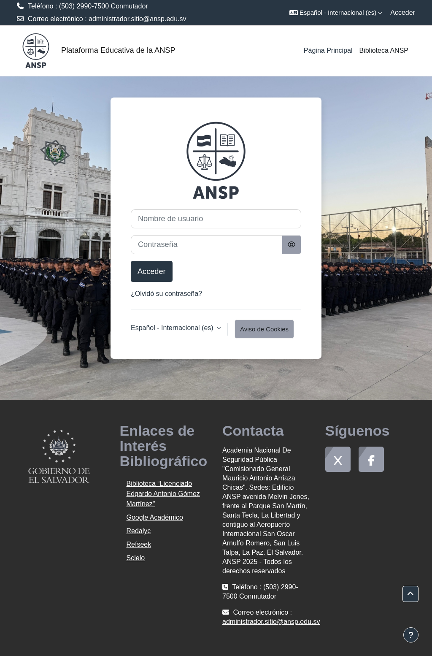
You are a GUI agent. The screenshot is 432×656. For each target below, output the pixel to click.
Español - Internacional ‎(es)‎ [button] (173, 327)
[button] (335, 12)
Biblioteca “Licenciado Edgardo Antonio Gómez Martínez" (163, 493)
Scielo (136, 557)
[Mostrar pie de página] (410, 634)
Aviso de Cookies (264, 329)
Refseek (139, 544)
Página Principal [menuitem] (328, 50)
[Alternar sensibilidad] (291, 244)
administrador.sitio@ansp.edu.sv (137, 18)
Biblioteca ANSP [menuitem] (383, 50)
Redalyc (139, 530)
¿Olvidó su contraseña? (166, 293)
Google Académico (155, 517)
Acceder (402, 12)
